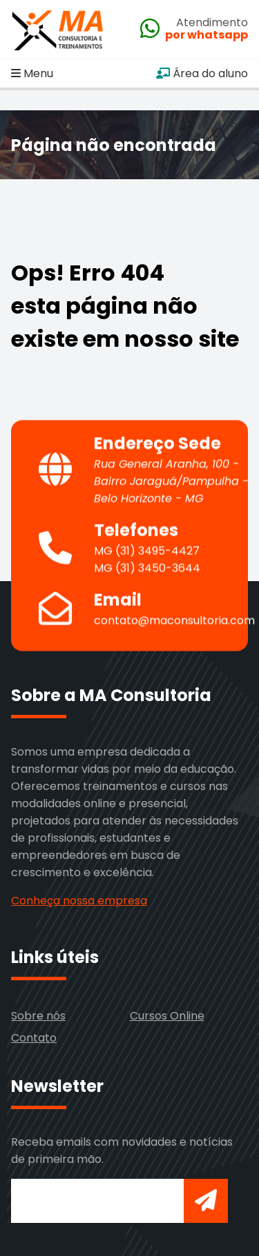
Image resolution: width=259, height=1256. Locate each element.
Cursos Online (167, 1016)
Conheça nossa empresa (79, 901)
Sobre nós (38, 1016)
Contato (34, 1038)
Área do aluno (202, 73)
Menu (32, 73)
